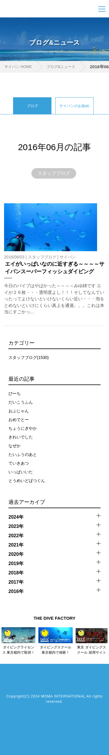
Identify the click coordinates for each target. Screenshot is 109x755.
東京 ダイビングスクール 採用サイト (91, 650)
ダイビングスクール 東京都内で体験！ (55, 650)
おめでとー (18, 419)
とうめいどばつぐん (26, 480)
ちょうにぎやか (22, 428)
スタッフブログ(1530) (28, 357)
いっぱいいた (20, 472)
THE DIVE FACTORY (54, 618)
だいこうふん (20, 402)
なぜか (14, 445)
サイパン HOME (18, 66)
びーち (14, 393)
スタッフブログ (53, 173)
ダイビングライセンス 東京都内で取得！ (18, 650)
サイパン (68, 257)
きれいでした (20, 437)
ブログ (32, 106)
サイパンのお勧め (74, 106)
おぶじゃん (18, 411)
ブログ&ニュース (61, 66)
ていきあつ (18, 463)
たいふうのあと (22, 454)
